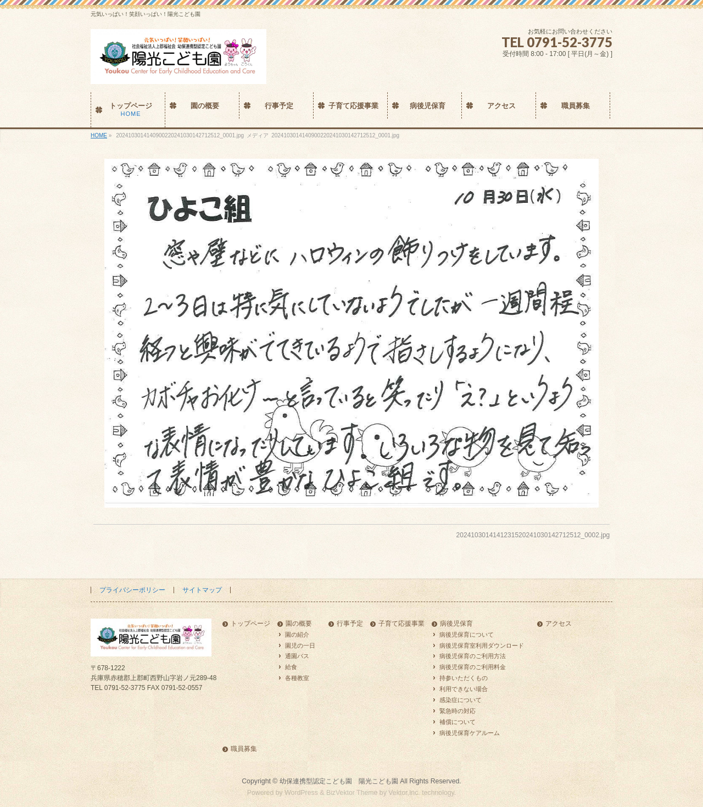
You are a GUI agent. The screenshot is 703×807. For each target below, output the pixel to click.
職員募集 (244, 749)
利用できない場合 (463, 689)
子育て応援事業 (401, 623)
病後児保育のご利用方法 (472, 656)
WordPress (301, 793)
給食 (291, 667)
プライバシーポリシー (132, 590)
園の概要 (299, 623)
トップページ (250, 623)
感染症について (460, 700)
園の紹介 (297, 634)
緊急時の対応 (457, 711)
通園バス (297, 656)
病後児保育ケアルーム (469, 733)
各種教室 (297, 678)
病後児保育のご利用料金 (472, 667)
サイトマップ (202, 590)
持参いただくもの (463, 678)
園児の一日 (300, 645)
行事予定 (350, 623)
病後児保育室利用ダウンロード (481, 645)
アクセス (558, 623)
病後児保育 (456, 623)
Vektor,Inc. (404, 793)
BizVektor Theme (352, 793)
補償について (457, 722)
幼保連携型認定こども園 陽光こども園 (339, 781)
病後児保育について (466, 634)
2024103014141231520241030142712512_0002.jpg (533, 535)
